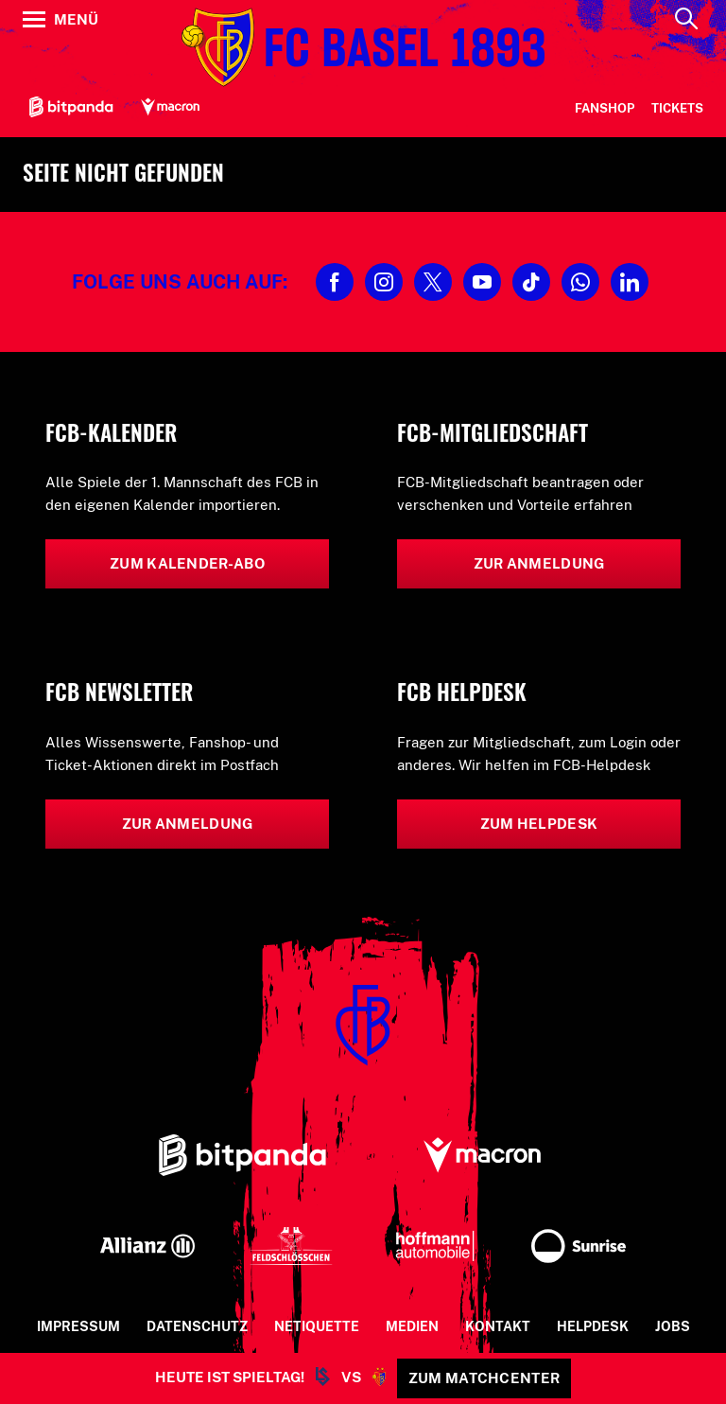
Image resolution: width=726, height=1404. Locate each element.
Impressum (78, 1326)
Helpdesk (593, 1326)
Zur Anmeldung (539, 563)
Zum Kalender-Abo (187, 563)
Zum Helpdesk (539, 824)
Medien (412, 1326)
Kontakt (497, 1326)
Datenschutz (197, 1326)
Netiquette (316, 1326)
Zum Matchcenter (484, 1378)
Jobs (672, 1326)
